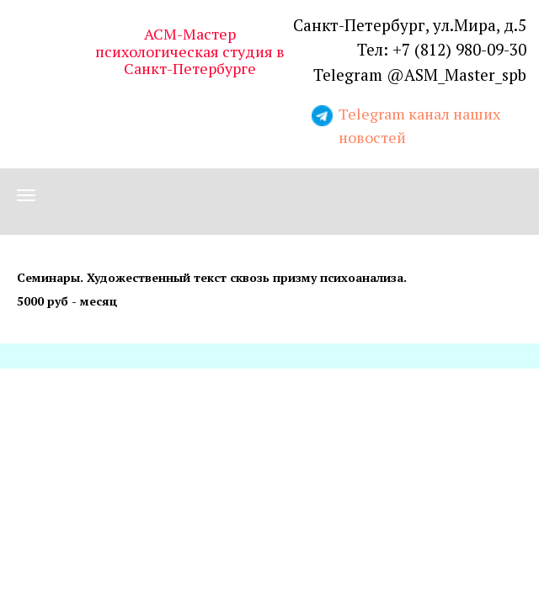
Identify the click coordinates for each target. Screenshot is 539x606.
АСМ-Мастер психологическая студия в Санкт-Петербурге (190, 51)
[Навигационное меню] (26, 195)
